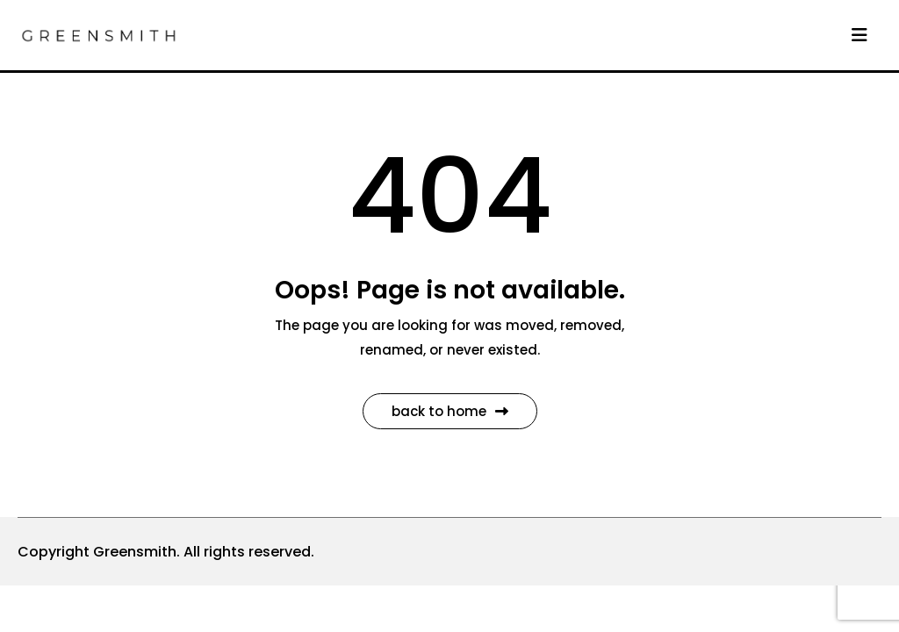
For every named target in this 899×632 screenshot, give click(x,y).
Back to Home (450, 411)
